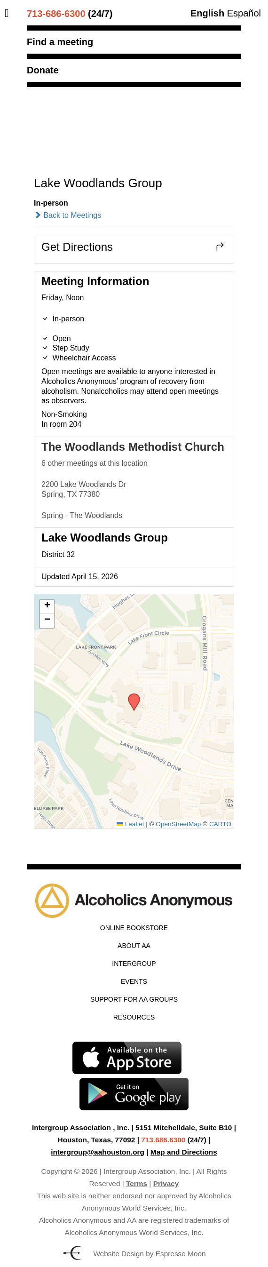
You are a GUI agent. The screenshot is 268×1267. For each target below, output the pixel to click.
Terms (136, 1183)
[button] (131, 696)
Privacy (166, 1183)
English (207, 13)
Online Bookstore (134, 928)
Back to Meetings (67, 215)
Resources (134, 1017)
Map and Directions (183, 1152)
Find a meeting (60, 42)
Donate (43, 70)
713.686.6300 (163, 1140)
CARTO (220, 824)
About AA (134, 945)
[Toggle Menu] (9, 13)
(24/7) (69, 13)
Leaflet (130, 824)
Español (244, 13)
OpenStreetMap (178, 824)
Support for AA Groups (134, 999)
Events (134, 981)
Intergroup (134, 963)
